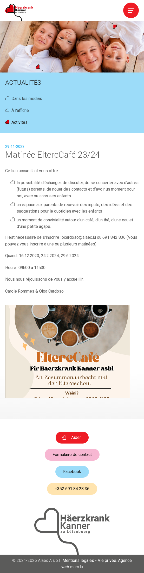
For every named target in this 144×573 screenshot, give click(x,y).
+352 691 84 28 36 (72, 488)
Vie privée (107, 560)
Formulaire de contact (72, 454)
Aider (76, 437)
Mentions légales (78, 560)
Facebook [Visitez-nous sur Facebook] (72, 471)
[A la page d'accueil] (19, 12)
